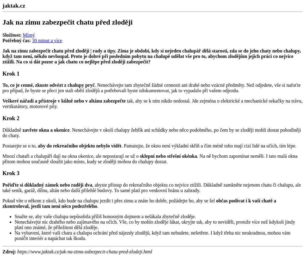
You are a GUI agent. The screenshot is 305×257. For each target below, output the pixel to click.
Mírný (29, 35)
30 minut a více (47, 40)
